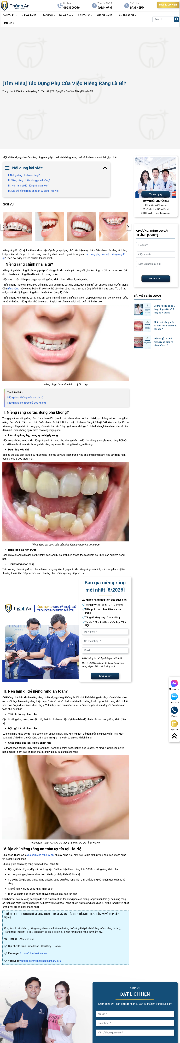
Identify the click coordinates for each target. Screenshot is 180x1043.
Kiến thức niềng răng (26, 91)
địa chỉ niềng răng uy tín (40, 855)
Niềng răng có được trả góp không (26, 402)
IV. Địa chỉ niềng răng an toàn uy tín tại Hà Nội (33, 190)
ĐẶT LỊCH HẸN (168, 4)
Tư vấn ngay (105, 676)
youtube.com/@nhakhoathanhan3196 (40, 960)
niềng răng (13, 288)
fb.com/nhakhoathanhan (33, 953)
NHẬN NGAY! (155, 278)
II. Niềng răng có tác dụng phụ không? (29, 180)
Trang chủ (7, 91)
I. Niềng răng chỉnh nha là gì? (24, 175)
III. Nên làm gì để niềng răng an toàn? (29, 185)
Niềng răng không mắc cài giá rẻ (25, 397)
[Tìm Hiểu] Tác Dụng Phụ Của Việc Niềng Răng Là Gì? (67, 91)
